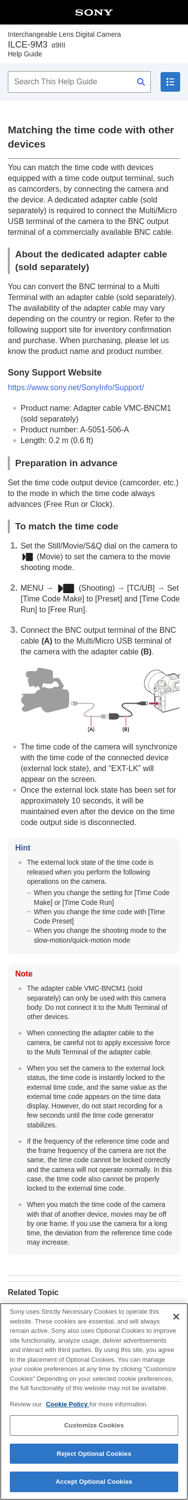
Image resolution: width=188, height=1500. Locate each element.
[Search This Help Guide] (79, 82)
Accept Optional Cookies (94, 1485)
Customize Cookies (94, 1428)
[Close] (176, 1320)
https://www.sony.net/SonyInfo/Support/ (76, 387)
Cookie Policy (68, 1407)
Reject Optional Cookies (94, 1457)
